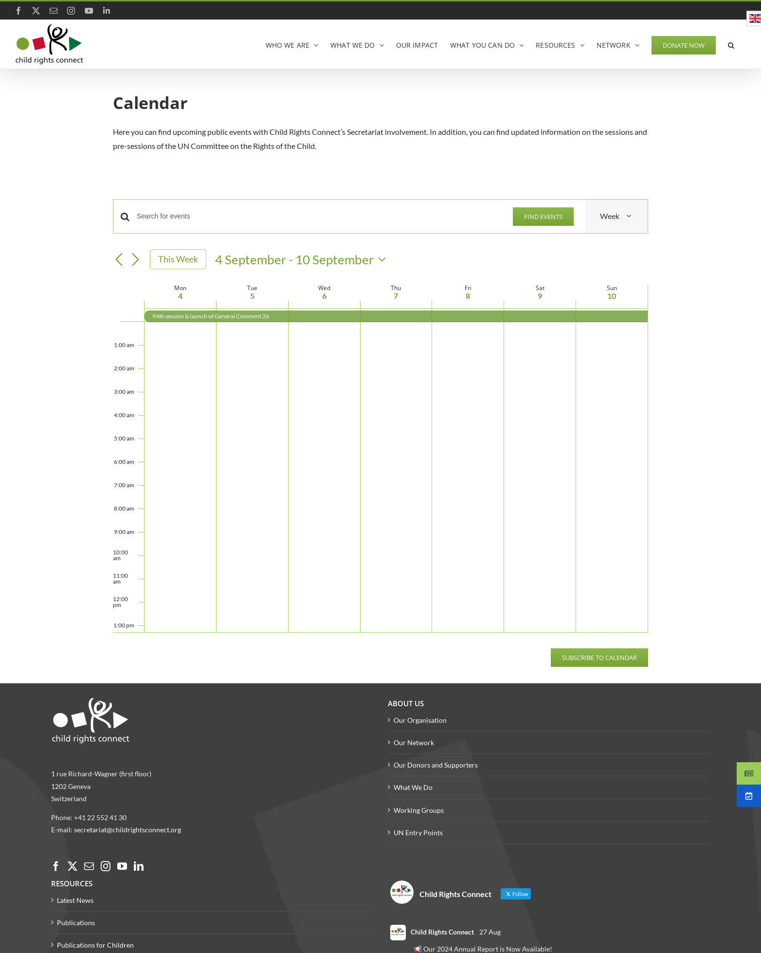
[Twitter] (72, 866)
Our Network (414, 742)
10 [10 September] (611, 295)
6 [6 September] (324, 295)
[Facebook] (56, 866)
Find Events (543, 216)
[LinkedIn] (139, 866)
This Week (178, 259)
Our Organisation (420, 720)
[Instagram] (105, 866)
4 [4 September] (180, 295)
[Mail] (89, 866)
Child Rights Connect (442, 932)
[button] (731, 44)
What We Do (413, 787)
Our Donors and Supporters (436, 765)
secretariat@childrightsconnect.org (127, 829)
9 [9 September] (540, 295)
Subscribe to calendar (599, 657)
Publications (76, 922)
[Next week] (135, 260)
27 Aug (490, 932)
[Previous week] (119, 260)
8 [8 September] (468, 295)
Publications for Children (95, 945)
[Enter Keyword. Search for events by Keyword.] (319, 216)
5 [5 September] (252, 295)
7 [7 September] (396, 295)
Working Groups (419, 810)
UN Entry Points (418, 832)
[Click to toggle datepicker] (303, 259)
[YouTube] (122, 866)
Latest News (75, 900)
